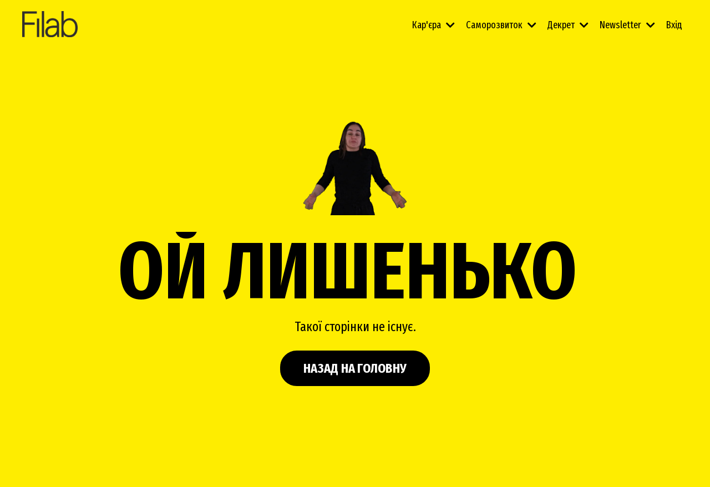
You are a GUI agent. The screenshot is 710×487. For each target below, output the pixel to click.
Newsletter (627, 25)
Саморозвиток (501, 25)
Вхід (674, 25)
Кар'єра (433, 25)
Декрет (568, 25)
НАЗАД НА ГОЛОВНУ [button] (355, 368)
